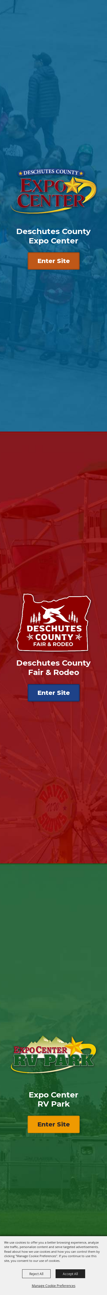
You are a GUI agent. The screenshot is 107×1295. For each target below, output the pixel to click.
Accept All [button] (70, 1274)
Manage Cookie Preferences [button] (53, 1285)
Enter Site (53, 261)
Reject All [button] (36, 1274)
